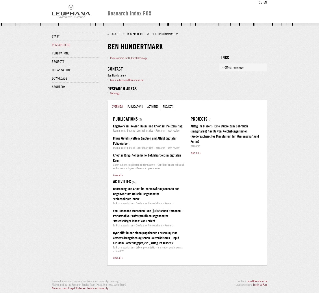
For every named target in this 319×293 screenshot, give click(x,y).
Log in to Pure (260, 284)
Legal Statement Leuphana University (88, 288)
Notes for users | (60, 288)
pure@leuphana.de (257, 281)
